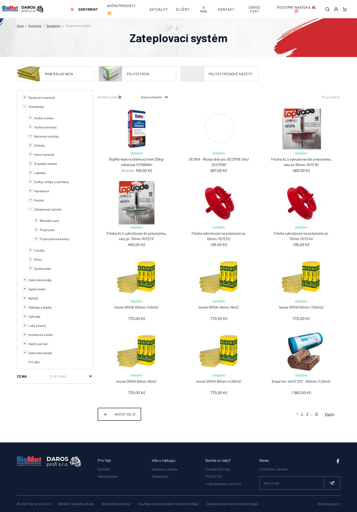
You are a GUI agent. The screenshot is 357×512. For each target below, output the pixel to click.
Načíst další (125, 414)
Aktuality (159, 9)
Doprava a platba (164, 467)
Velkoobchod (107, 474)
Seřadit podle (110, 97)
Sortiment (88, 9)
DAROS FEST (254, 9)
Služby (183, 9)
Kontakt (226, 9)
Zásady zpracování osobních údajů (232, 504)
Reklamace (160, 474)
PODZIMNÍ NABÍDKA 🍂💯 (296, 9)
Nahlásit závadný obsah (76, 504)
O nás (203, 9)
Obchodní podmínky (116, 504)
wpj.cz (335, 504)
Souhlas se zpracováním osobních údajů (168, 504)
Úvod (20, 26)
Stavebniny (53, 26)
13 (316, 414)
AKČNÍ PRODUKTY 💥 (121, 9)
